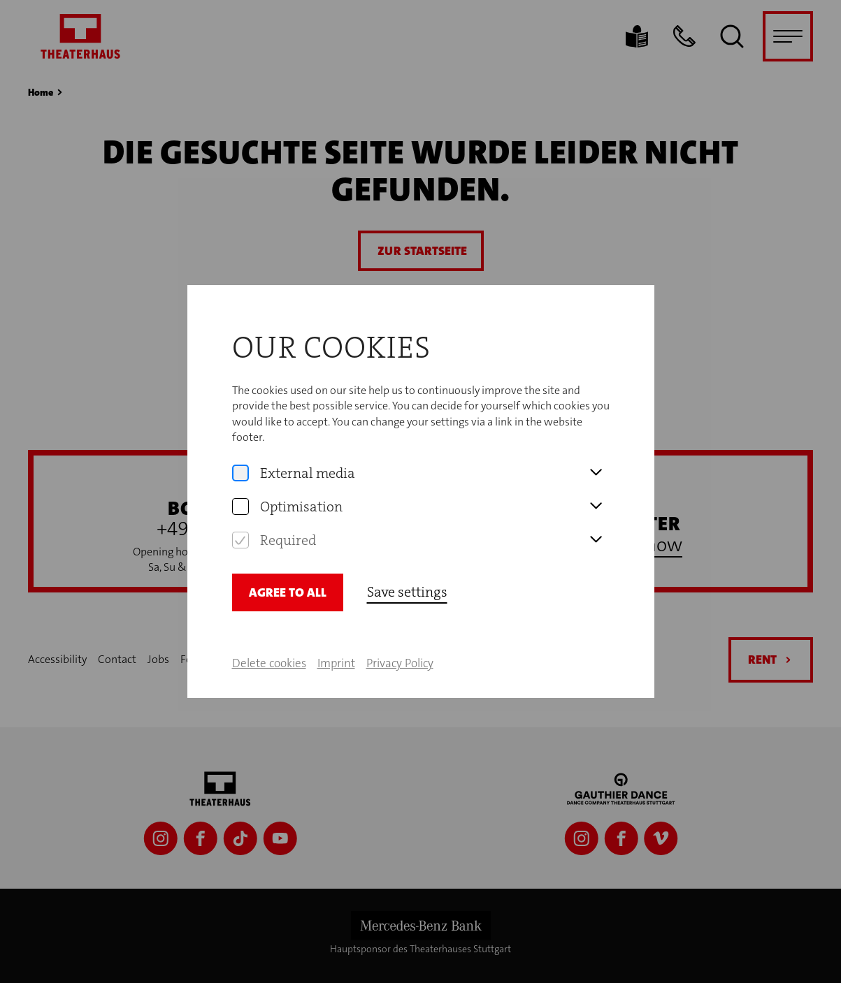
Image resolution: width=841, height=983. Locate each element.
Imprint (336, 663)
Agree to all (287, 592)
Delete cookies (269, 663)
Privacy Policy (399, 663)
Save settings (407, 592)
